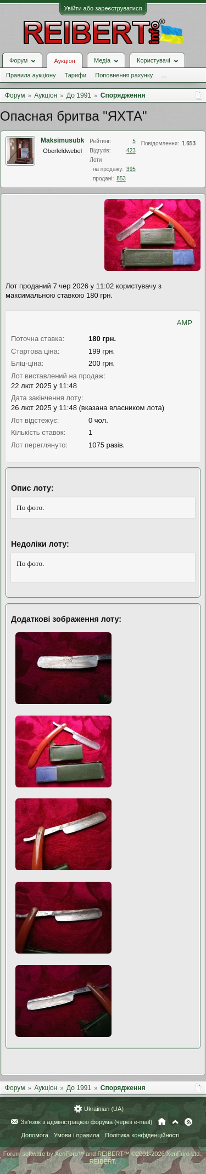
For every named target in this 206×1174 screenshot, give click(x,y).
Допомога (34, 1135)
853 (121, 178)
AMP (184, 323)
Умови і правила (76, 1135)
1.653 (189, 143)
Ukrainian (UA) (104, 1108)
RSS (188, 1122)
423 (131, 151)
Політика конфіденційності (142, 1135)
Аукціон (64, 61)
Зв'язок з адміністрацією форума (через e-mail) (87, 1122)
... (164, 75)
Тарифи (75, 75)
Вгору (175, 1122)
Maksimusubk (62, 140)
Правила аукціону (30, 75)
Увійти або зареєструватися (103, 8)
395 (131, 169)
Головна (162, 1122)
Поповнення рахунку (124, 75)
